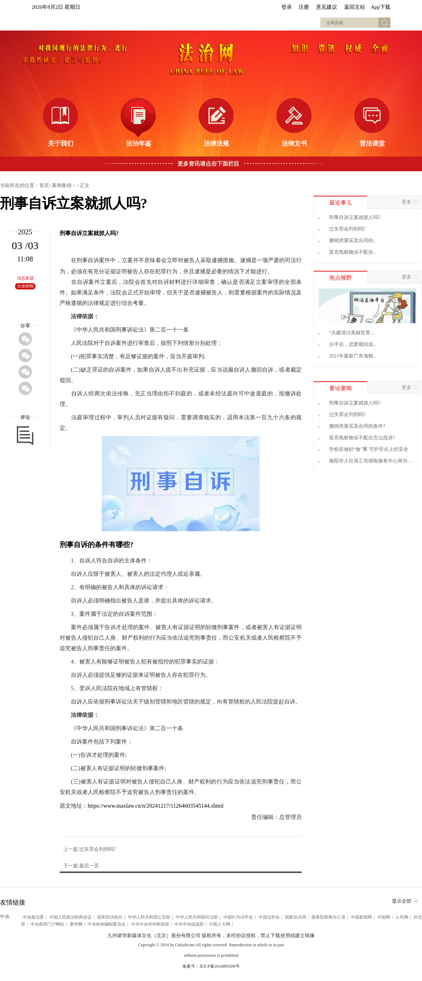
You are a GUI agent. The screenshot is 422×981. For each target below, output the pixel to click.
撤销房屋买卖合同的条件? (357, 426)
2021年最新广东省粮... (353, 356)
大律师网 (25, 286)
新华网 (76, 924)
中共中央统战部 (189, 924)
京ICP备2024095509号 (219, 966)
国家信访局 (295, 917)
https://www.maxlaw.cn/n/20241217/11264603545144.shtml (155, 806)
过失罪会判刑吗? (347, 229)
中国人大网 (219, 924)
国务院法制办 (109, 917)
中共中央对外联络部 (150, 924)
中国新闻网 (361, 917)
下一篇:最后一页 (81, 865)
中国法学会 (269, 917)
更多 (412, 202)
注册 (304, 7)
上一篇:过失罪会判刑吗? (89, 849)
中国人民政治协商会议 (70, 917)
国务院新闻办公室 (328, 917)
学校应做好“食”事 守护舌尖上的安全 (368, 449)
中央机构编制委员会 (107, 924)
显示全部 (405, 902)
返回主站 (354, 7)
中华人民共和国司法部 (197, 917)
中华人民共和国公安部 (149, 917)
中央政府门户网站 (47, 924)
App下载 (380, 7)
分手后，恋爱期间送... (353, 344)
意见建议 (326, 7)
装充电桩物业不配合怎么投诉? (362, 437)
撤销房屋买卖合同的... (353, 240)
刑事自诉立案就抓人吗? (354, 217)
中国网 (383, 917)
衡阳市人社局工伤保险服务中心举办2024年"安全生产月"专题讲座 (368, 461)
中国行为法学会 (238, 917)
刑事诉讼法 (130, 330)
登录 (286, 7)
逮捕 (217, 260)
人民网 (401, 917)
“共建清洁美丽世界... (351, 332)
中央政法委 (33, 917)
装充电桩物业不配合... (353, 252)
